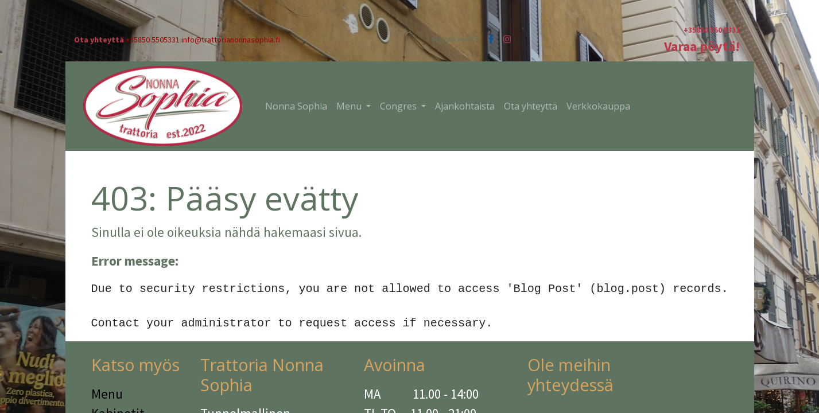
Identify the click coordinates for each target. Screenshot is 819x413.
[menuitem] (296, 106)
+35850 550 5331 (712, 30)
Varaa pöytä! (702, 46)
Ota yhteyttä (99, 39)
